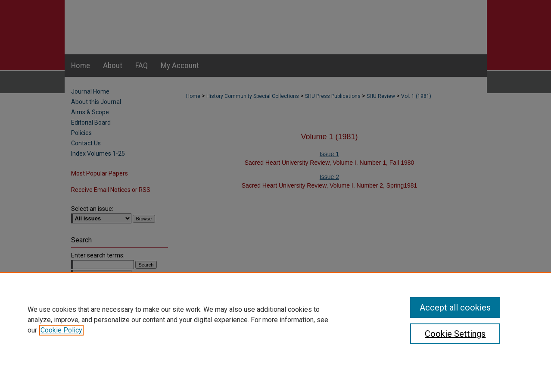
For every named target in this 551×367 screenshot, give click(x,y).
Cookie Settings (455, 334)
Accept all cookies (455, 307)
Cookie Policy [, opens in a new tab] (61, 330)
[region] (275, 319)
